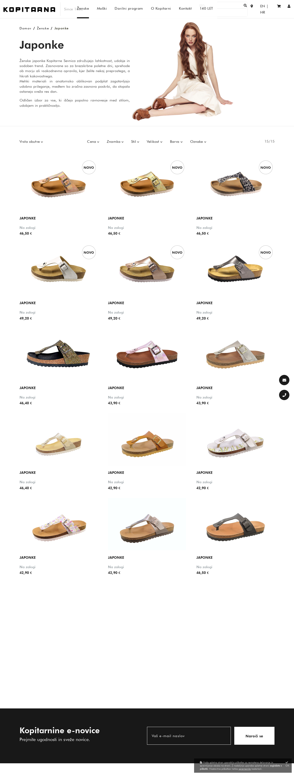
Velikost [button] (153, 141)
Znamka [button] (114, 141)
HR (267, 9)
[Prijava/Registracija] (289, 9)
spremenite (245, 768)
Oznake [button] (197, 141)
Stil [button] (134, 141)
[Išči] (231, 9)
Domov (25, 28)
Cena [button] (92, 141)
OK (287, 764)
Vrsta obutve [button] (30, 141)
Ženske (43, 28)
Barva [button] (175, 141)
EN (258, 9)
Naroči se (254, 736)
